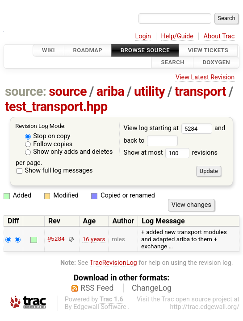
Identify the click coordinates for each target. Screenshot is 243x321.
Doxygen (216, 62)
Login (143, 36)
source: (25, 91)
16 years (93, 239)
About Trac (219, 36)
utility (149, 91)
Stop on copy (48, 136)
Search (172, 62)
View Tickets (208, 50)
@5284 (55, 239)
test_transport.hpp (56, 106)
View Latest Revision (205, 77)
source (68, 91)
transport (200, 91)
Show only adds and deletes (69, 152)
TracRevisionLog (113, 263)
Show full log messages (55, 170)
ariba (110, 91)
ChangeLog (152, 288)
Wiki (48, 50)
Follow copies (49, 144)
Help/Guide (177, 36)
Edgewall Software (99, 307)
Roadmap (88, 50)
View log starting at (168, 128)
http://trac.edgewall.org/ (204, 307)
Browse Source (145, 50)
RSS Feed (96, 288)
